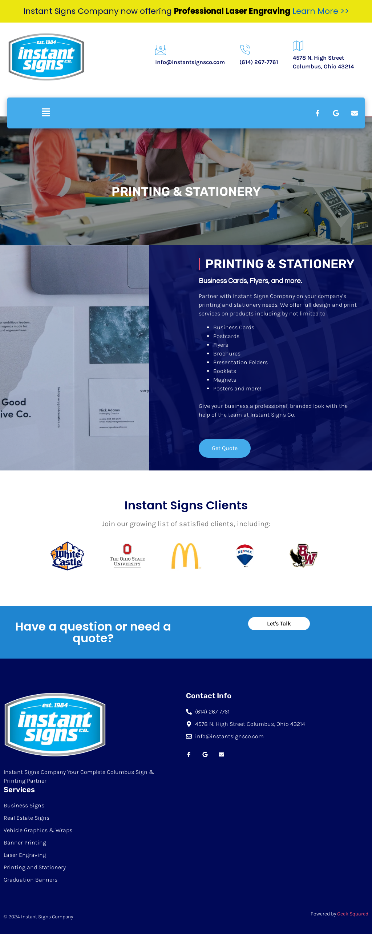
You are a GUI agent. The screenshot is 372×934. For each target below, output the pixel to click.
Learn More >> (320, 11)
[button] (46, 113)
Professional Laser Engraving (232, 11)
